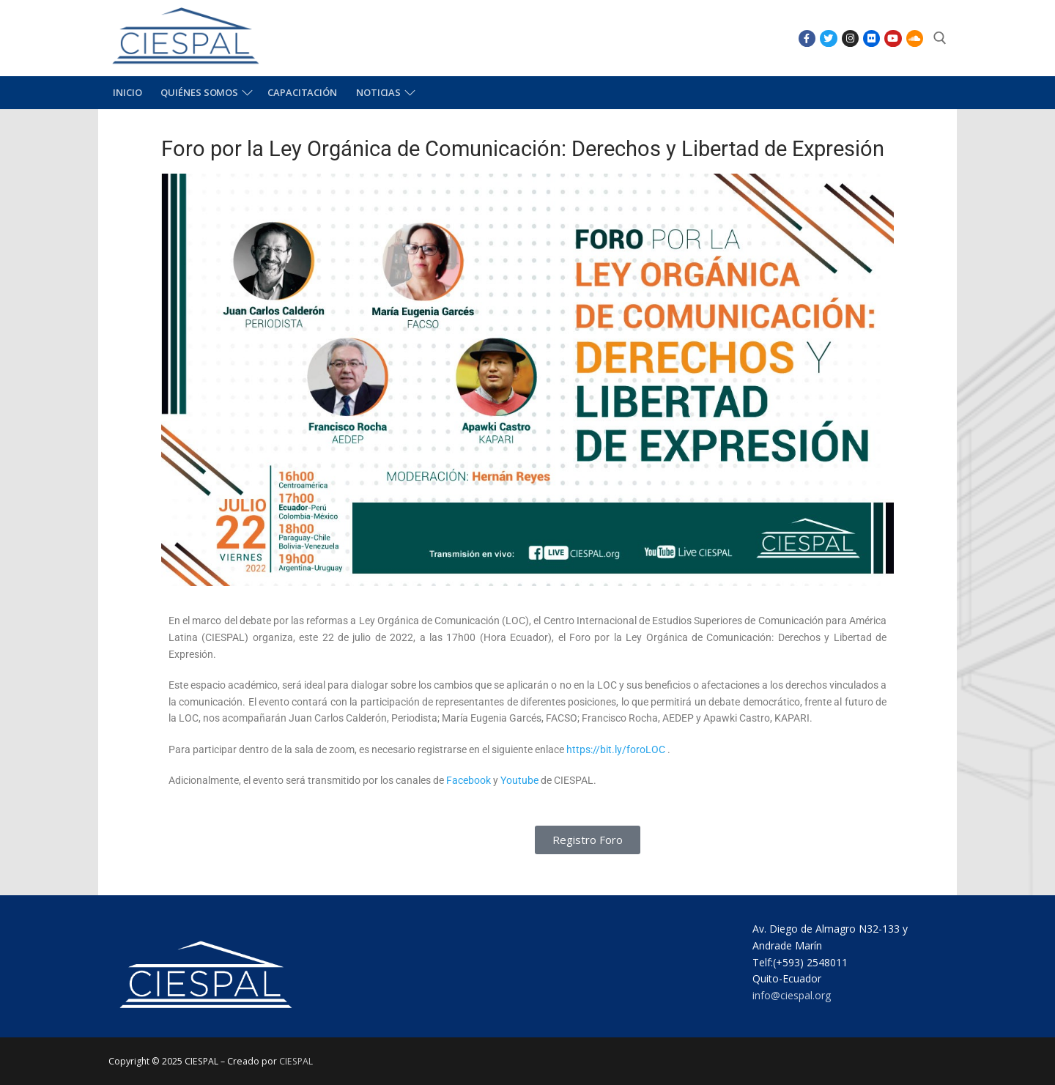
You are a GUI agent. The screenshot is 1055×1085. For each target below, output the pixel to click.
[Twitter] (828, 38)
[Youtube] (892, 38)
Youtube (519, 780)
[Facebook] (807, 38)
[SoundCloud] (914, 38)
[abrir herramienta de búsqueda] (940, 38)
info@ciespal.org (791, 995)
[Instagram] (850, 38)
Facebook (468, 780)
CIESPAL (296, 1061)
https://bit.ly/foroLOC (615, 749)
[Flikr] (871, 38)
